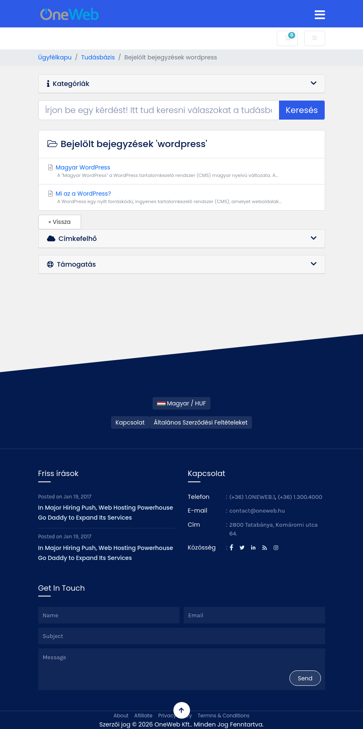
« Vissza (60, 222)
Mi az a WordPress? (181, 197)
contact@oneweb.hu (257, 510)
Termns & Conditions (223, 715)
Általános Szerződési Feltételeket (201, 422)
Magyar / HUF (181, 403)
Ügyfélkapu (55, 57)
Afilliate (143, 715)
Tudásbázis (98, 57)
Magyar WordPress (181, 171)
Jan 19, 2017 (77, 496)
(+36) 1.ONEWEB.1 (252, 497)
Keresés (302, 110)
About (121, 715)
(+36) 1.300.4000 (300, 497)
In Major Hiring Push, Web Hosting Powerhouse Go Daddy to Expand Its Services (105, 512)
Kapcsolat (130, 422)
